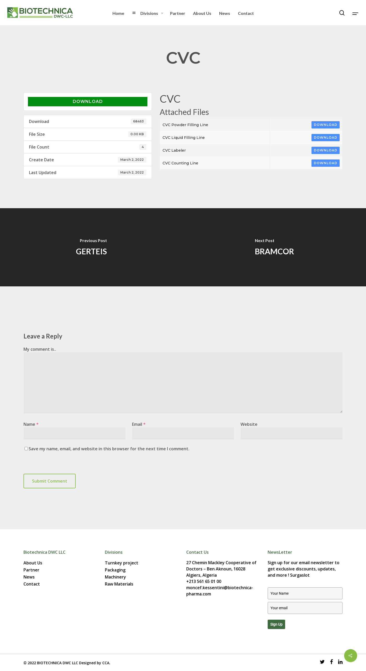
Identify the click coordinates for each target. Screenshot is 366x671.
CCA (105, 662)
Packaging (115, 570)
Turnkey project (121, 563)
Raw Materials (119, 584)
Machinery (115, 577)
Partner (31, 570)
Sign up (276, 624)
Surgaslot (300, 575)
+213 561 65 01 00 (203, 581)
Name (31, 424)
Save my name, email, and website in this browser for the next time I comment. (109, 449)
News (29, 577)
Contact (31, 584)
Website (249, 424)
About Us (32, 563)
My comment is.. (39, 349)
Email (139, 424)
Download (88, 101)
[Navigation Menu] (355, 12)
